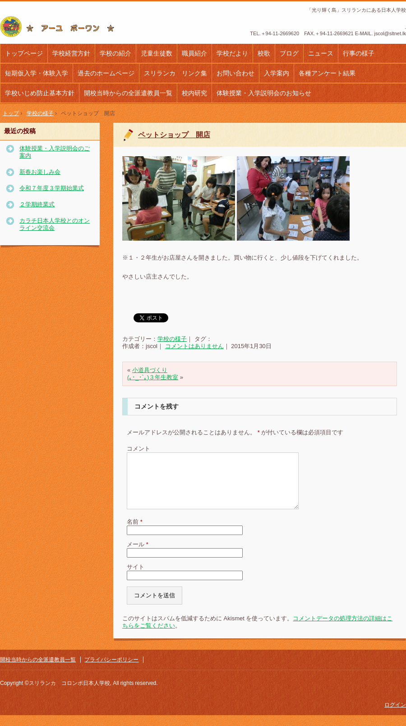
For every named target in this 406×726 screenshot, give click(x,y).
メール (137, 555)
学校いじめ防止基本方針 (39, 93)
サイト (135, 577)
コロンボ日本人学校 (60, 26)
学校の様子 (172, 338)
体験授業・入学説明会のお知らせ (264, 93)
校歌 (264, 53)
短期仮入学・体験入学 (36, 73)
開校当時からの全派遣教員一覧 (128, 93)
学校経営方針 (71, 53)
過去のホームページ (106, 73)
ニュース (320, 53)
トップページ (24, 53)
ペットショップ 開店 (174, 135)
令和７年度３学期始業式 (51, 188)
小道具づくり (149, 370)
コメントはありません (194, 346)
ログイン (395, 715)
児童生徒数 (156, 53)
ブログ (289, 53)
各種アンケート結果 (327, 73)
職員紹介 (194, 53)
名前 (135, 532)
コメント (138, 448)
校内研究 (194, 93)
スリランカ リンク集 (175, 73)
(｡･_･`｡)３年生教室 (152, 377)
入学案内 (276, 73)
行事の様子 (358, 53)
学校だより (232, 53)
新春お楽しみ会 (39, 171)
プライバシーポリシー (111, 670)
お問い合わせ (235, 73)
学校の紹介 (115, 53)
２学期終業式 (37, 204)
